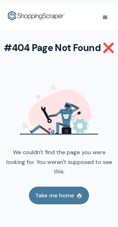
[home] (36, 17)
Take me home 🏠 (59, 195)
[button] (105, 17)
